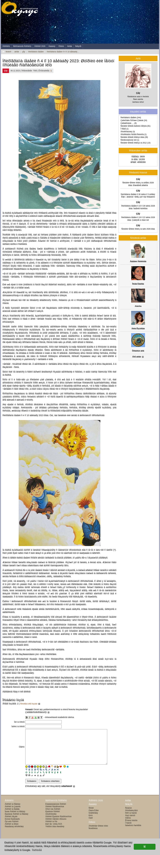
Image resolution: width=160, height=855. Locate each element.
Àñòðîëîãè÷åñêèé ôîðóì (98, 833)
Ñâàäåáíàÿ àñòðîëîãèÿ (14, 833)
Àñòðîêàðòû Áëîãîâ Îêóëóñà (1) (133, 134)
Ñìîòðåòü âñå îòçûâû (30, 704)
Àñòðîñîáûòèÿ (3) (128, 132)
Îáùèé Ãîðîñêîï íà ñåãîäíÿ (15, 818)
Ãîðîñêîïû (6, 46)
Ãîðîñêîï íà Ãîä (51, 828)
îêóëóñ (8, 52)
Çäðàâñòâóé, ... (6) (129, 123)
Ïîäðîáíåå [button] (37, 850)
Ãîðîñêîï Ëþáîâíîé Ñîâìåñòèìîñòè (58, 823)
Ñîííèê (91, 815)
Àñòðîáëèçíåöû (131, 817)
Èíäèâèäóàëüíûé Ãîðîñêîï (55, 811)
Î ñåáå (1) (124, 129)
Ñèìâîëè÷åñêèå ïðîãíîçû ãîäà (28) (134, 137)
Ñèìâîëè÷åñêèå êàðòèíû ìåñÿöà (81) (136, 126)
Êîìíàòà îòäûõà (131, 827)
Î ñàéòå (128, 830)
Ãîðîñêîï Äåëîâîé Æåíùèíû (55, 826)
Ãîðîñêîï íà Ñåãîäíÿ (12, 811)
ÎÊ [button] (145, 847)
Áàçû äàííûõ (130, 822)
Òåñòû (128, 825)
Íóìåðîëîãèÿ (93, 820)
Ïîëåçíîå (78, 46)
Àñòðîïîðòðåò (50, 821)
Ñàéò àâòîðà (138, 99)
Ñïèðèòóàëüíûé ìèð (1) (130, 140)
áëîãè (16, 52)
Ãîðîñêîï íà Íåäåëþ (12, 816)
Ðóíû (91, 822)
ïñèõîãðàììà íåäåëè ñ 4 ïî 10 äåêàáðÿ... (63, 52)
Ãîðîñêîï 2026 (39, 46)
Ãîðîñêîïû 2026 (96, 807)
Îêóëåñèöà (93, 835)
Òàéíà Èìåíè (94, 817)
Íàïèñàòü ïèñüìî (138, 102)
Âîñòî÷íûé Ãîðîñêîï (52, 816)
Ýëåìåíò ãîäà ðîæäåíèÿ (54, 833)
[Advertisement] (102, 22)
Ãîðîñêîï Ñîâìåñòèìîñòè (54, 813)
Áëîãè (69, 46)
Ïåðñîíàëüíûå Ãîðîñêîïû (22, 46)
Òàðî (91, 825)
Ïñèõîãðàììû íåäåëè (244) (131, 117)
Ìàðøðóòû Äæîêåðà (133, 832)
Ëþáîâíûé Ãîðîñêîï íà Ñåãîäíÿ (16, 821)
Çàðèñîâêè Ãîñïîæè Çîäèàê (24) (134, 120)
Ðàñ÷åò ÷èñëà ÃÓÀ (53, 831)
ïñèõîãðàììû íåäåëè (36, 52)
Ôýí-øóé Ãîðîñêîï (11, 828)
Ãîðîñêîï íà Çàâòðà (12, 813)
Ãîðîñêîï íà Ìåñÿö (11, 831)
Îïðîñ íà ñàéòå (131, 820)
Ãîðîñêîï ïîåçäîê (11, 823)
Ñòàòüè (128, 815)
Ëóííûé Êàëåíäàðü (12, 826)
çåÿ (23, 52)
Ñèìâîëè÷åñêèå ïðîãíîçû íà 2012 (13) (136, 143)
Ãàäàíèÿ (51, 46)
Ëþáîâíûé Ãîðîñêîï (52, 818)
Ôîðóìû (61, 46)
